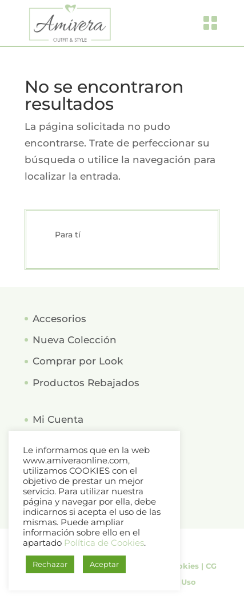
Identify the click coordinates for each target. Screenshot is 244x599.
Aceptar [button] (104, 564)
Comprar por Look (78, 361)
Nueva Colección (75, 340)
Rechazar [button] (50, 564)
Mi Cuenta (58, 419)
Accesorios (59, 318)
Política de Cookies (104, 543)
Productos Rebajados (86, 382)
